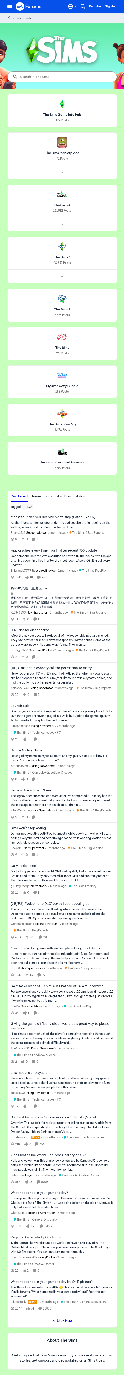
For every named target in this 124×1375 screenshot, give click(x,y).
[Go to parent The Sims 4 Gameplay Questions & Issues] (42, 772)
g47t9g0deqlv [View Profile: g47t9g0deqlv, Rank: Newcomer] (20, 886)
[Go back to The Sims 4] (62, 205)
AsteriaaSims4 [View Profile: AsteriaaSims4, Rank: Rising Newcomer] (21, 766)
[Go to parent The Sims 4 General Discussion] (35, 1219)
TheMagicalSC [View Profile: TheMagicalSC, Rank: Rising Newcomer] (20, 1048)
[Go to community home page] (29, 6)
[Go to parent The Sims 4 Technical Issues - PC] (36, 732)
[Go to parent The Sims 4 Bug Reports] (85, 533)
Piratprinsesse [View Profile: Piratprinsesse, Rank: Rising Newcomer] (20, 726)
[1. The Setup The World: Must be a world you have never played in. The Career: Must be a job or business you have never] (62, 1247)
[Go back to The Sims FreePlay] (62, 424)
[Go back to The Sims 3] (62, 257)
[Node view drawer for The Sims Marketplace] (62, 172)
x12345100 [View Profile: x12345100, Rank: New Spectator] (18, 612)
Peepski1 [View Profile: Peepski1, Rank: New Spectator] (17, 848)
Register (95, 6)
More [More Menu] (80, 496)
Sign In (110, 6)
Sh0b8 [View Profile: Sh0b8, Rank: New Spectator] (15, 968)
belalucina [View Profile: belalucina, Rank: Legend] (17, 1175)
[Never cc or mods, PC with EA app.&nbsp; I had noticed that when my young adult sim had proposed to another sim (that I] (62, 678)
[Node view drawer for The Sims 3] (62, 276)
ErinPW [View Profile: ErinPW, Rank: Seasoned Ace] (15, 1006)
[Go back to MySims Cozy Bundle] (62, 386)
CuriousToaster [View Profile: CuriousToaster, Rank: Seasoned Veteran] (21, 924)
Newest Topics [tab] (42, 496)
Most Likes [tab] (64, 496)
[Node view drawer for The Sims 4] (62, 224)
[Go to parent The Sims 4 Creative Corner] (78, 1175)
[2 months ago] (56, 533)
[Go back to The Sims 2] (62, 309)
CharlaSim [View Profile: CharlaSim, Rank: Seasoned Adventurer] (18, 1213)
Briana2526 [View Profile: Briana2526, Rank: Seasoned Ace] (18, 533)
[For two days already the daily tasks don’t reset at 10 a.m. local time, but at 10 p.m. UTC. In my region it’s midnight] (62, 996)
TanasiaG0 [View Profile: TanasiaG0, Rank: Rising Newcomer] (18, 1093)
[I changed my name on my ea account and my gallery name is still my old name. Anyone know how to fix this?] (62, 758)
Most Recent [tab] (19, 496)
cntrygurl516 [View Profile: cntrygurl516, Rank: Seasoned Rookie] (19, 650)
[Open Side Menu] (10, 6)
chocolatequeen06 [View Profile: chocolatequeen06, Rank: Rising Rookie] (24, 1257)
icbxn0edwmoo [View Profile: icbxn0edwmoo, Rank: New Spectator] (21, 810)
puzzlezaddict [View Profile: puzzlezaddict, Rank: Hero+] (20, 1137)
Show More (62, 1321)
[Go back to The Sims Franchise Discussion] (62, 462)
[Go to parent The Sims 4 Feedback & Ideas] (34, 1055)
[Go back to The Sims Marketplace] (62, 153)
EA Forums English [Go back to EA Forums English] (20, 18)
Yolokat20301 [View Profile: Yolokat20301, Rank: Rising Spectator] (20, 688)
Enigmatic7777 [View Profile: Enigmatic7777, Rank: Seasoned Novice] (21, 571)
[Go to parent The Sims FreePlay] (92, 570)
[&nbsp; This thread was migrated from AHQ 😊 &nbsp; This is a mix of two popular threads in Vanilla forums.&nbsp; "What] (62, 1292)
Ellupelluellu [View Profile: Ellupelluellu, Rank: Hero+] (19, 1302)
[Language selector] (72, 6)
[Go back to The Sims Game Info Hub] (62, 115)
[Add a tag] (27, 506)
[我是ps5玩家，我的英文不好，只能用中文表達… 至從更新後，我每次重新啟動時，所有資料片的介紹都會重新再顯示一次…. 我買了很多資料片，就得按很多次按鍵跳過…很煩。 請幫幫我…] (62, 602)
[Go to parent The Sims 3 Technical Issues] (83, 1137)
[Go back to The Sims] (62, 348)
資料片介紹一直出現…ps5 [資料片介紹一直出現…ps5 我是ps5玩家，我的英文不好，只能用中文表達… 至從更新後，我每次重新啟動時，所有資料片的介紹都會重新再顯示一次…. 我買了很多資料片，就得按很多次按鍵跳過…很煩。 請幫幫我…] (30, 588)
